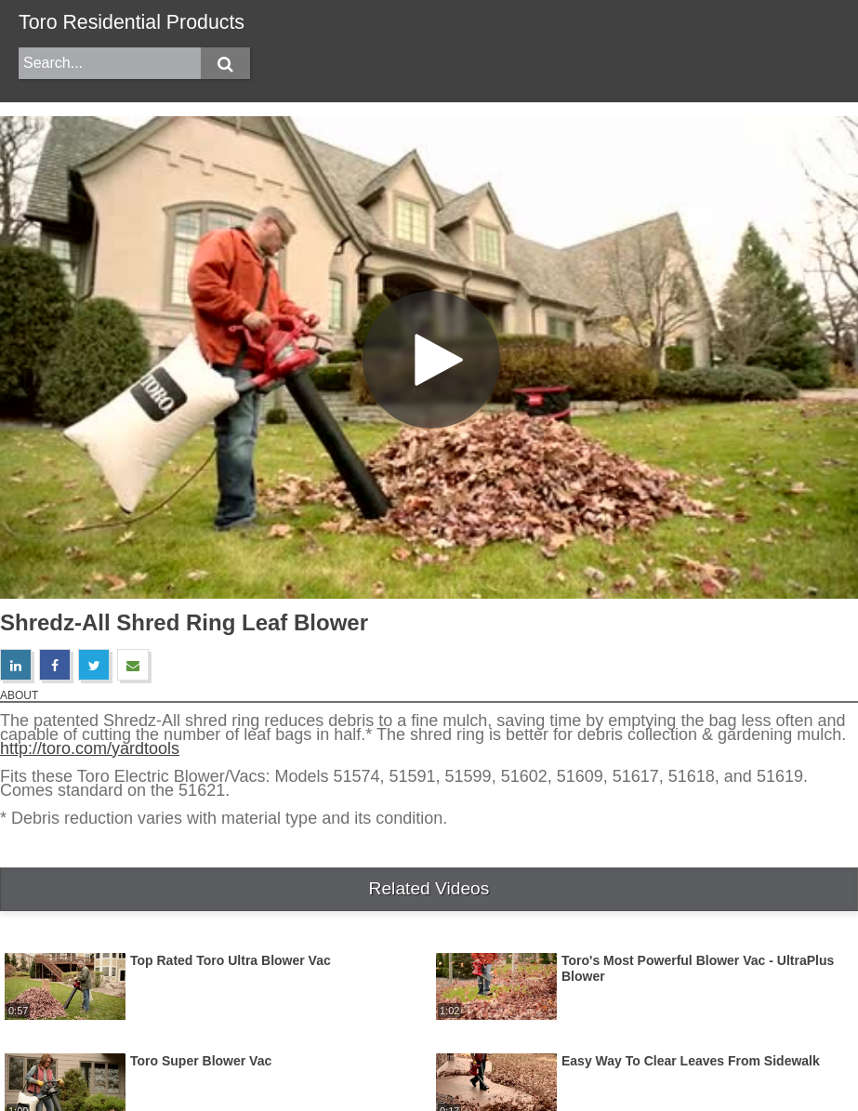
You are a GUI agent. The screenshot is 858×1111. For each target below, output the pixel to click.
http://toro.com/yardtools (89, 748)
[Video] (429, 357)
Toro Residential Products (131, 22)
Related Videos (429, 888)
